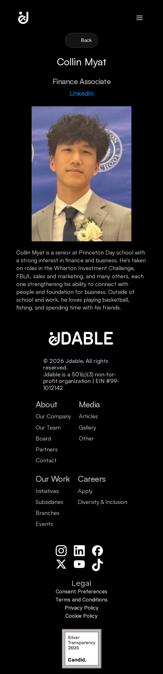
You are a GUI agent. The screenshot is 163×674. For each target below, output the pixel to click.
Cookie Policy (81, 616)
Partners (47, 449)
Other (86, 438)
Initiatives (47, 490)
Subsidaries (49, 501)
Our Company (53, 416)
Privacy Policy (82, 608)
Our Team (48, 427)
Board (43, 438)
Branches (47, 512)
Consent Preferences (81, 591)
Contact (46, 460)
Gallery (87, 427)
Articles (88, 416)
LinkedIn (82, 93)
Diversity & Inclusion (102, 501)
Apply (85, 490)
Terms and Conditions (81, 599)
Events (44, 523)
